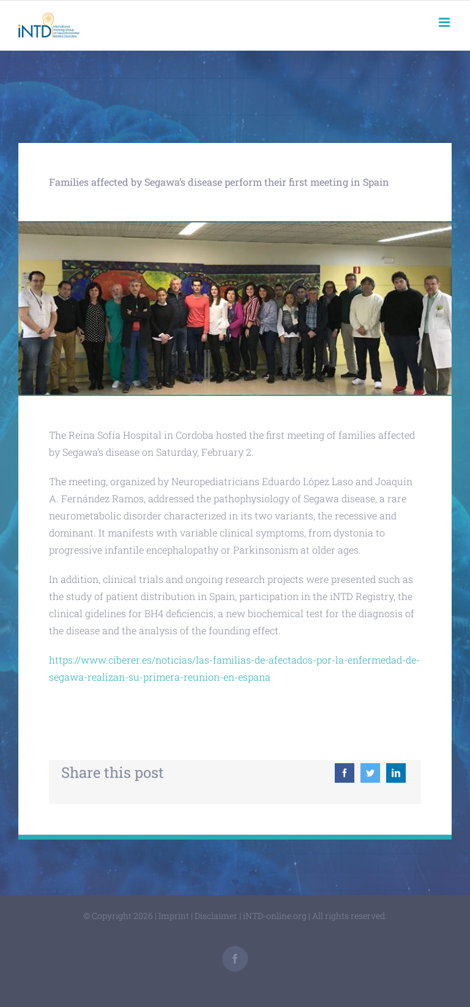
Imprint (174, 915)
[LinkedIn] (396, 773)
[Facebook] (344, 773)
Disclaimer (216, 915)
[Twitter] (370, 773)
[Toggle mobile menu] (445, 22)
